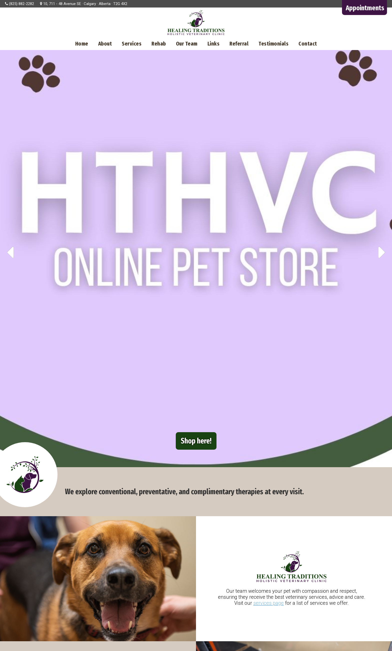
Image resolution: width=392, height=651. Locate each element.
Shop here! (196, 440)
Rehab (159, 43)
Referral (239, 43)
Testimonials (273, 43)
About (105, 43)
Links (214, 43)
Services (132, 43)
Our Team (187, 43)
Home (81, 43)
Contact (307, 43)
